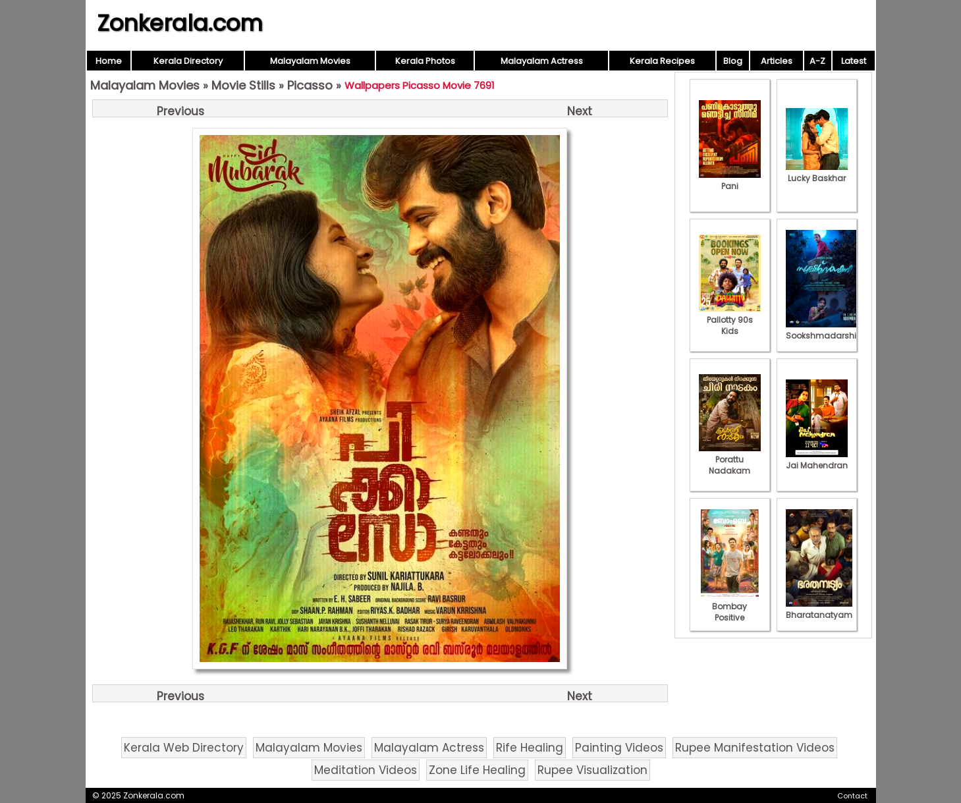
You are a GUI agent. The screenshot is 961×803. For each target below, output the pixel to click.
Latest (853, 61)
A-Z (817, 61)
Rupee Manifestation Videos (755, 748)
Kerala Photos (425, 61)
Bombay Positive (730, 606)
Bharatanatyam (819, 609)
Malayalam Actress (542, 61)
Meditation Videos (365, 770)
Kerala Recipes (662, 61)
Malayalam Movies (310, 61)
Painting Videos (619, 748)
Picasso (310, 85)
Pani (730, 180)
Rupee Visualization (592, 770)
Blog (732, 61)
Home (109, 61)
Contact (852, 795)
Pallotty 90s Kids (730, 320)
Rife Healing (529, 748)
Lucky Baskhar (817, 172)
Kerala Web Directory (184, 748)
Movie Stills (243, 85)
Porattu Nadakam (730, 459)
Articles (776, 61)
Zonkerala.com (180, 23)
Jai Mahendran (817, 460)
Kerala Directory (188, 61)
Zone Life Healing (477, 770)
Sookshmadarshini (825, 330)
